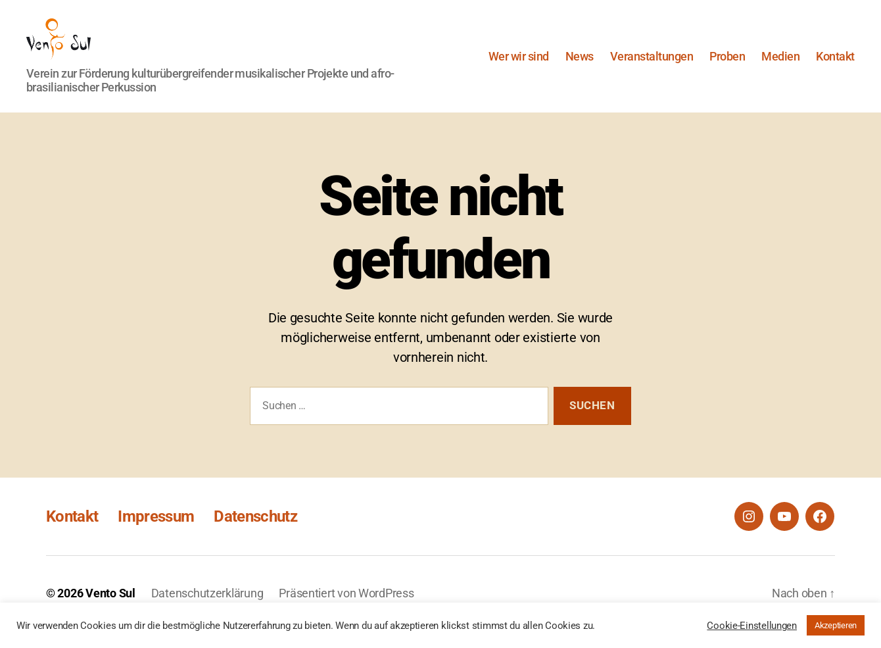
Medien (780, 65)
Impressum (156, 534)
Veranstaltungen (652, 65)
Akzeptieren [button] (836, 625)
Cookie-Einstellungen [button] (752, 626)
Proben (727, 65)
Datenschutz (255, 534)
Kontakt (835, 65)
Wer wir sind (518, 65)
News (579, 65)
